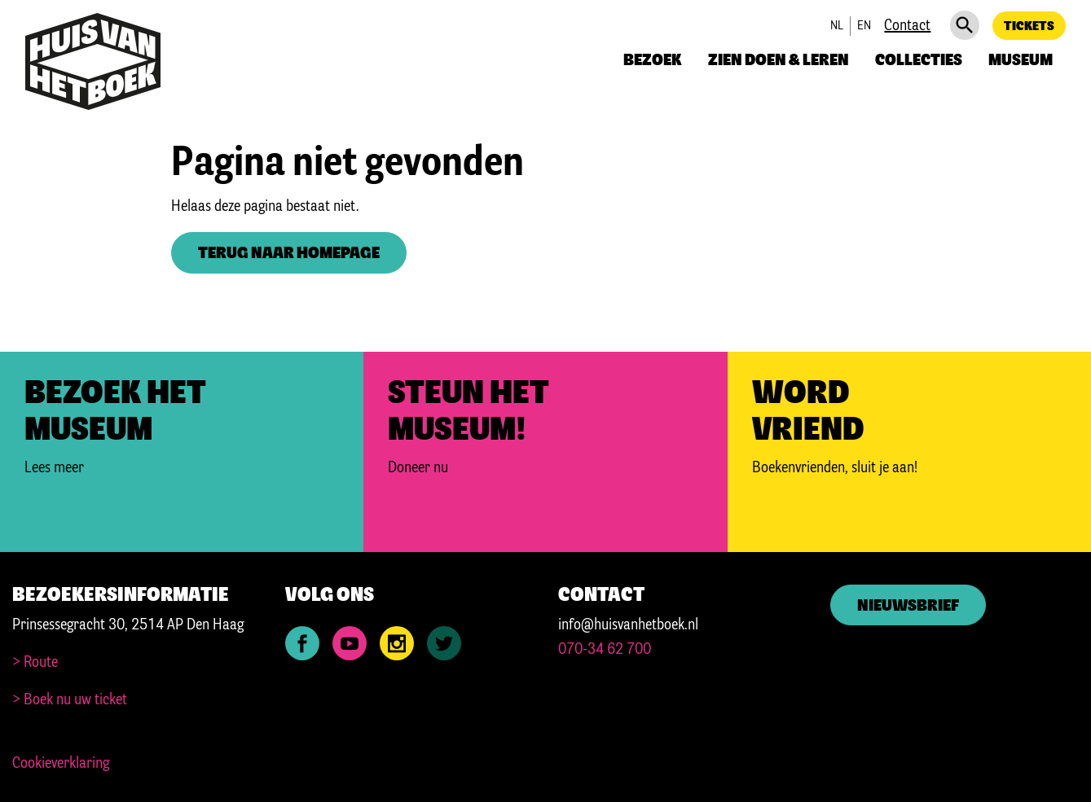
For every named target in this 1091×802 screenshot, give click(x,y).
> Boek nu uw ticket (69, 700)
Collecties (918, 60)
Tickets (1029, 26)
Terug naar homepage (289, 253)
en (864, 26)
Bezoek (652, 60)
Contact (907, 26)
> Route (35, 663)
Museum (1020, 60)
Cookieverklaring (60, 764)
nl (836, 26)
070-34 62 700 (604, 650)
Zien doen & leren (778, 60)
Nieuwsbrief (908, 606)
